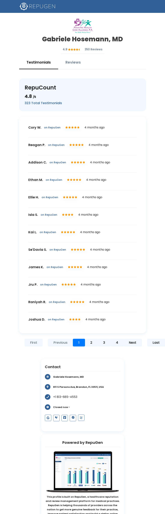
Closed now (60, 407)
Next (132, 342)
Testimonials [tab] (38, 62)
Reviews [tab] (73, 62)
